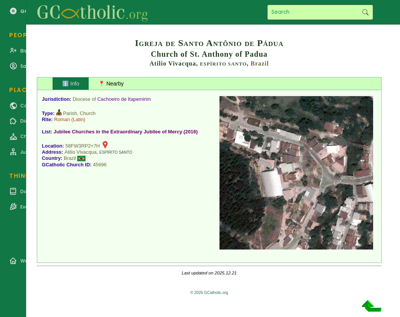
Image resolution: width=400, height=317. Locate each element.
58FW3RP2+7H (82, 146)
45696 (100, 165)
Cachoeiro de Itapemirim (123, 99)
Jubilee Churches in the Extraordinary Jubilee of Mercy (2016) (126, 132)
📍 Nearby (111, 83)
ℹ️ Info (70, 83)
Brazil (260, 63)
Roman (62, 119)
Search (365, 12)
